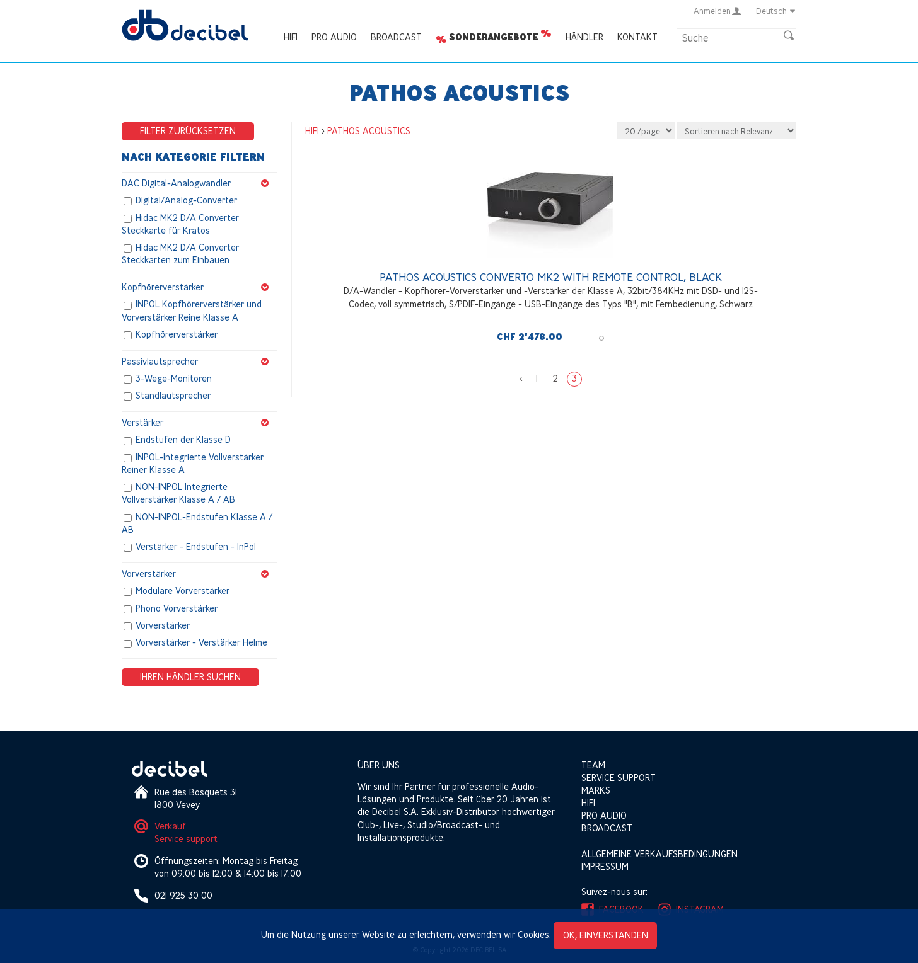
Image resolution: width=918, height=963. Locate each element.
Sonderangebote (493, 37)
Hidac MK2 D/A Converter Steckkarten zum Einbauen (180, 254)
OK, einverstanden (605, 935)
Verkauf (170, 826)
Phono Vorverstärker (177, 608)
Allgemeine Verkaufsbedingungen (659, 853)
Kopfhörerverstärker (199, 287)
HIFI (291, 36)
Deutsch (776, 10)
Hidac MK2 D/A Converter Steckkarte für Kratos (180, 224)
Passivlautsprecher (199, 361)
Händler (584, 36)
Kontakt (637, 36)
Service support (186, 838)
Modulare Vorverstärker (183, 591)
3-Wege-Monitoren (174, 378)
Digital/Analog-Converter (186, 200)
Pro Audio (334, 36)
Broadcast (396, 36)
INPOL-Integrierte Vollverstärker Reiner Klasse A (193, 463)
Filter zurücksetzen (188, 130)
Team (593, 765)
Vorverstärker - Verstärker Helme (201, 642)
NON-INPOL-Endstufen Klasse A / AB (197, 523)
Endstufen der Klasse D (183, 440)
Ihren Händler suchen (190, 676)
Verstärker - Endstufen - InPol (196, 547)
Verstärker (199, 422)
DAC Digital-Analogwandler (199, 183)
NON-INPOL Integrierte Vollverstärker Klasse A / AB (178, 493)
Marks (595, 790)
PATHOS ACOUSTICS (368, 130)
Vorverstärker (199, 573)
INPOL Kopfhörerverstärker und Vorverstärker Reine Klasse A (192, 310)
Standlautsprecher (173, 395)
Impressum (605, 866)
